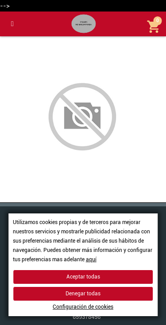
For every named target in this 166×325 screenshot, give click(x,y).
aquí (91, 259)
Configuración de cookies (83, 307)
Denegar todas (83, 293)
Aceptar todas (83, 277)
